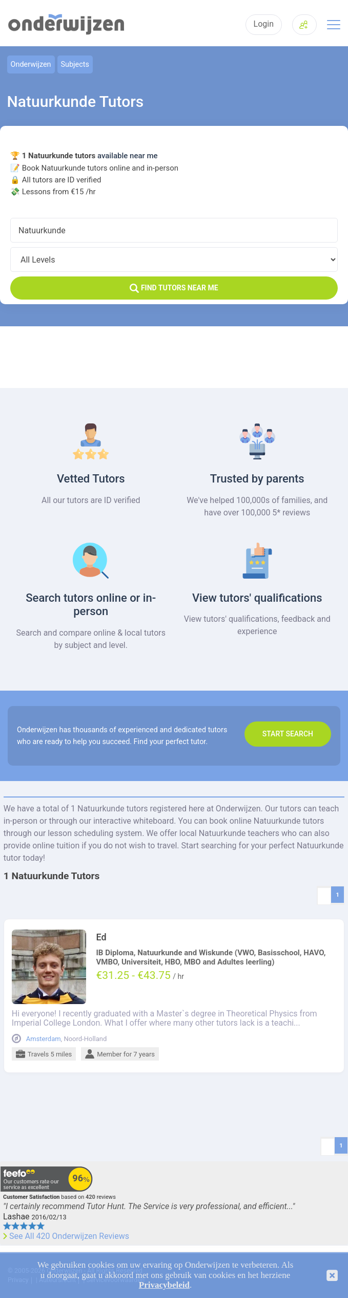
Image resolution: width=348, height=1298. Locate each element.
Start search (287, 734)
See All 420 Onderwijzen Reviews (69, 1236)
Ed (101, 937)
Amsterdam (43, 1039)
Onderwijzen (31, 64)
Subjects (75, 64)
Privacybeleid (164, 1285)
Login (264, 24)
